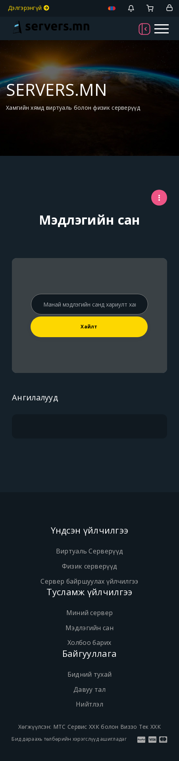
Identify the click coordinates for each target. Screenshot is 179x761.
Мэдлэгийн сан (89, 627)
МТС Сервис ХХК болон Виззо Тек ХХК (107, 726)
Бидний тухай (89, 674)
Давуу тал (89, 689)
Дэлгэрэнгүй (28, 8)
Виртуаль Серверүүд (89, 551)
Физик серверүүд (89, 566)
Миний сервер (89, 612)
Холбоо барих (89, 642)
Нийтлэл (89, 704)
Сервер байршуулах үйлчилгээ (89, 581)
